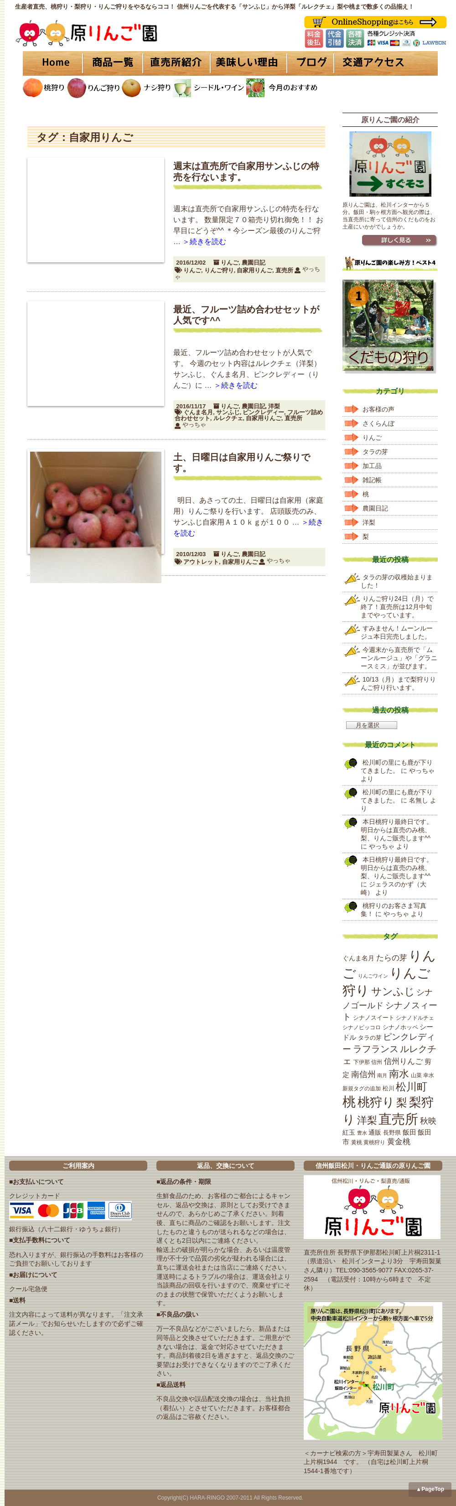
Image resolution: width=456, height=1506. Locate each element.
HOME (52, 63)
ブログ (309, 63)
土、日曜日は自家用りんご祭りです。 (241, 462)
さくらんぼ (378, 423)
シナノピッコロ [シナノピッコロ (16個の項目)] (361, 1027)
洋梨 (274, 406)
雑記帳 (372, 480)
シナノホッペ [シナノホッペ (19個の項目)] (400, 1027)
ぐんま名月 (198, 412)
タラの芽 (375, 451)
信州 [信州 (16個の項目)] (376, 1062)
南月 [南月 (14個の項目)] (382, 1075)
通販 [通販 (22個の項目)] (374, 1132)
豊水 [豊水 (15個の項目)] (362, 1133)
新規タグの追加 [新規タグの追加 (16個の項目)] (361, 1088)
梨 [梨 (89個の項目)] (401, 1102)
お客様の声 (378, 409)
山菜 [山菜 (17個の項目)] (416, 1075)
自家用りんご (254, 270)
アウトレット (201, 561)
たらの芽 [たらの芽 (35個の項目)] (391, 957)
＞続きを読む (204, 241)
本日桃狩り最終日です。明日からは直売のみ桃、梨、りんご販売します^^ (397, 830)
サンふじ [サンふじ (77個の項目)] (393, 991)
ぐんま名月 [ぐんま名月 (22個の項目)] (358, 958)
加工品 (372, 465)
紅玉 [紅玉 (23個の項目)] (348, 1132)
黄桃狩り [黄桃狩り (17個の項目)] (374, 1142)
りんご (229, 262)
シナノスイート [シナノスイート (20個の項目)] (373, 1017)
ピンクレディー (263, 412)
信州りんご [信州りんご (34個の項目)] (403, 1061)
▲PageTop (430, 1489)
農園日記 (253, 262)
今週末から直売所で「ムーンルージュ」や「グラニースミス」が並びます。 (399, 658)
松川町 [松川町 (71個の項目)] (411, 1087)
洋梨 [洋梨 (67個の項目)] (367, 1120)
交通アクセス (385, 63)
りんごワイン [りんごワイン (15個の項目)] (373, 976)
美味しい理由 (248, 63)
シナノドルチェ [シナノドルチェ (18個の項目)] (415, 1018)
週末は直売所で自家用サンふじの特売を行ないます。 (246, 171)
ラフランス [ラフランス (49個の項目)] (376, 1049)
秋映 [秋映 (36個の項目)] (428, 1121)
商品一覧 (113, 63)
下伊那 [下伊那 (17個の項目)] (361, 1062)
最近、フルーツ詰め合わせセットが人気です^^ (246, 314)
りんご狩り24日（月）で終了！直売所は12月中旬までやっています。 (397, 607)
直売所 (284, 270)
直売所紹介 (178, 63)
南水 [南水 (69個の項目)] (399, 1073)
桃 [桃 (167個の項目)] (349, 1101)
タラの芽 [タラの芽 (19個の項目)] (370, 1037)
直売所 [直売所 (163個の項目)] (398, 1119)
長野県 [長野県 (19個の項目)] (392, 1132)
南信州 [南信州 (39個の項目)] (363, 1074)
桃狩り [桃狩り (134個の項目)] (376, 1102)
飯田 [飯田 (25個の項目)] (409, 1132)
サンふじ (228, 412)
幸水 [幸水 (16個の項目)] (428, 1075)
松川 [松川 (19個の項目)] (388, 1088)
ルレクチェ (228, 418)
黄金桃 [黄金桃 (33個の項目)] (398, 1141)
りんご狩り (219, 270)
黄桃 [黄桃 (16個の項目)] (356, 1142)
